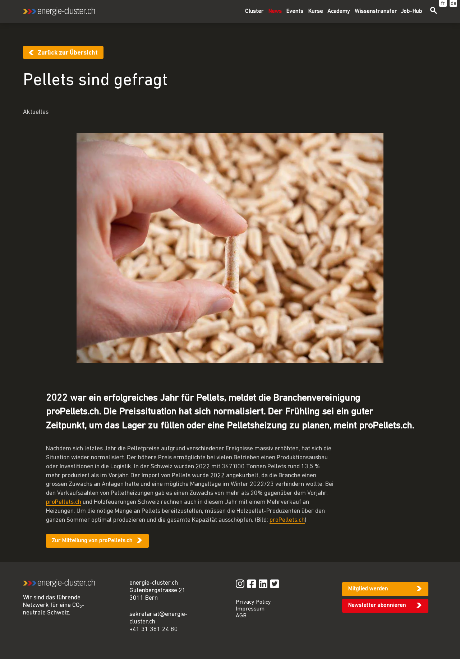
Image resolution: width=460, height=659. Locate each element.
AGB (241, 616)
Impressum (250, 609)
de (453, 3)
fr (443, 3)
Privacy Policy (253, 602)
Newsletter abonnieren (377, 605)
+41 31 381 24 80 (153, 629)
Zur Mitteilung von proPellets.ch (92, 541)
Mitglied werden (368, 589)
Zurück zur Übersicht (68, 53)
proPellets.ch (63, 502)
